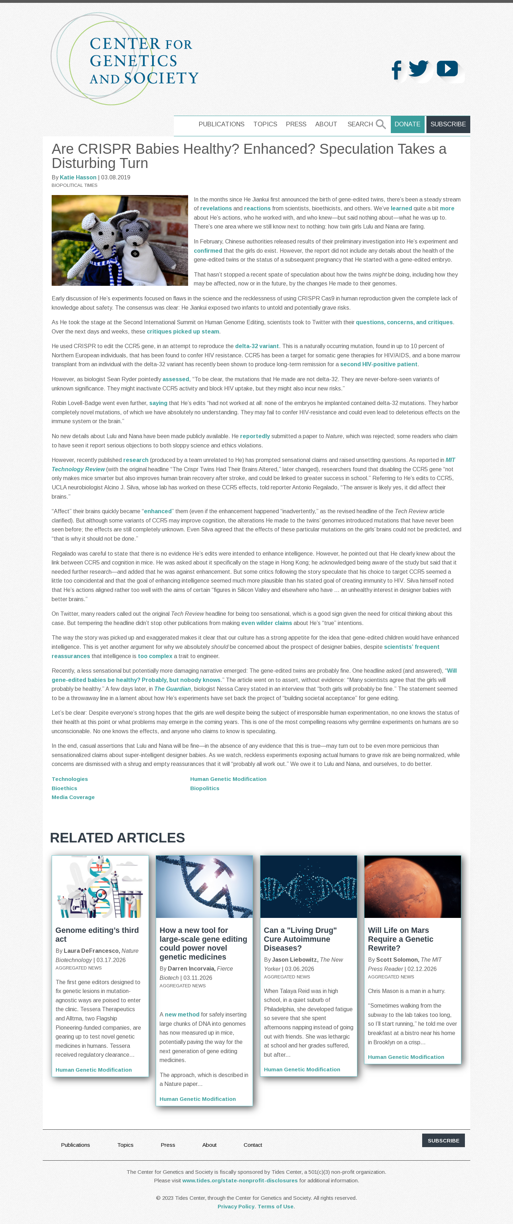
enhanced (158, 511)
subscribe (444, 1141)
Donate (410, 124)
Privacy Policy (236, 1207)
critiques (159, 332)
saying (158, 403)
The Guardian (172, 689)
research (136, 460)
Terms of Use (276, 1207)
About (329, 124)
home (186, 124)
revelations (216, 208)
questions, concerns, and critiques (404, 322)
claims (283, 623)
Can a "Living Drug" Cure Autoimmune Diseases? (300, 939)
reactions (257, 208)
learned (401, 208)
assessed (175, 379)
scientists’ (398, 647)
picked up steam (196, 332)
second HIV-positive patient (379, 364)
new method (182, 1015)
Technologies (70, 779)
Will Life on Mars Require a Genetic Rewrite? (401, 939)
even (248, 623)
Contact (256, 1145)
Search (362, 124)
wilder (264, 623)
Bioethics (65, 788)
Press (299, 124)
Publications (224, 124)
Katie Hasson (78, 177)
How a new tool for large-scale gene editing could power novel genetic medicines (203, 943)
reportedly (255, 436)
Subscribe (449, 124)
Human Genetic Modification (229, 779)
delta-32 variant (257, 346)
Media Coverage (74, 797)
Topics (268, 124)
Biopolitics (205, 788)
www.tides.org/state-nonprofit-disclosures (240, 1181)
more (447, 208)
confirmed (208, 251)
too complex (155, 656)
